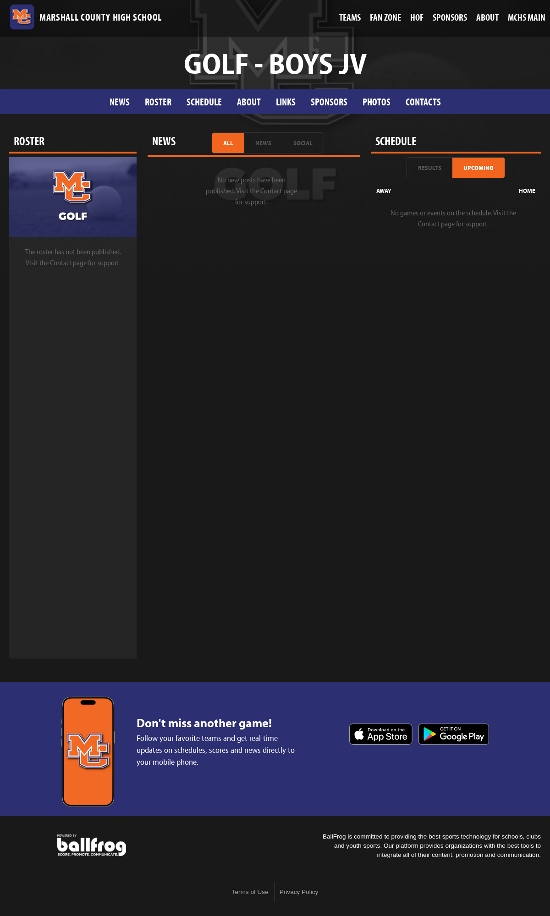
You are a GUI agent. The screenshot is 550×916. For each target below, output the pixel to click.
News (120, 101)
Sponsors (329, 101)
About (249, 101)
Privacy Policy (299, 892)
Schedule (204, 101)
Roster (158, 101)
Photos (376, 101)
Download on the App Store (380, 734)
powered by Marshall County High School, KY (91, 845)
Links (286, 101)
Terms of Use (250, 892)
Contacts (423, 101)
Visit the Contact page (56, 262)
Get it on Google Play (453, 734)
